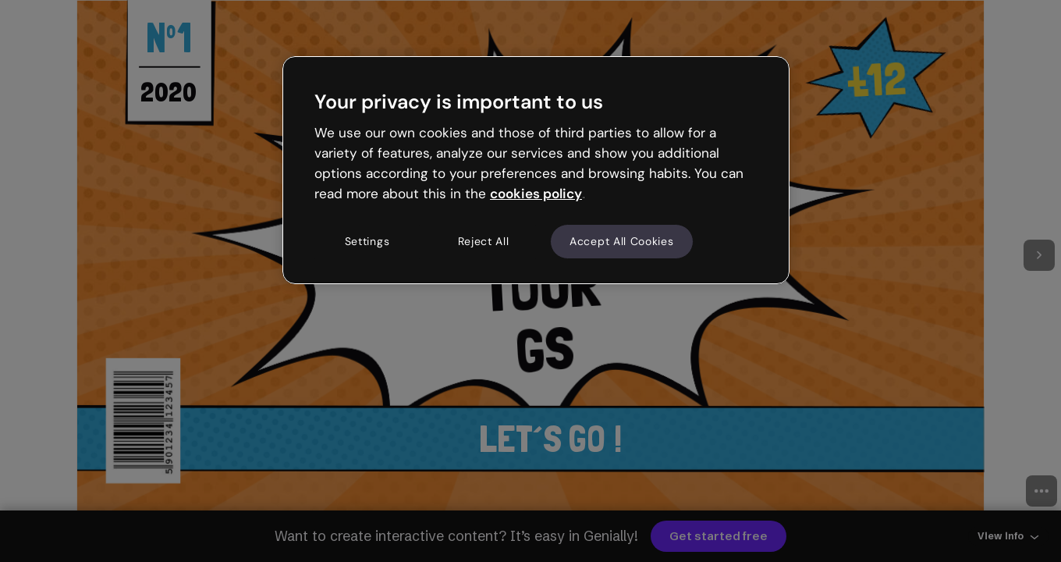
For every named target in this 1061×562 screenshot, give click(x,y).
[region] (536, 170)
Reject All (483, 241)
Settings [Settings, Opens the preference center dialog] (367, 241)
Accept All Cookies (622, 241)
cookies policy (536, 193)
